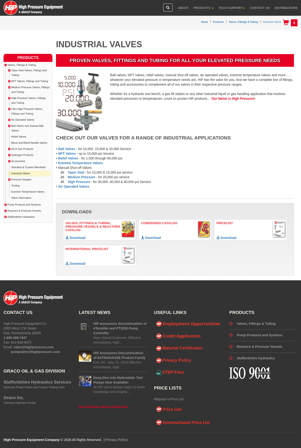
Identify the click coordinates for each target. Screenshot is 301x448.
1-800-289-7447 (15, 338)
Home (204, 21)
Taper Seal (76, 172)
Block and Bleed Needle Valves (29, 142)
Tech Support (232, 8)
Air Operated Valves (73, 186)
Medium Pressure (81, 177)
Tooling (15, 185)
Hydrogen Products (22, 155)
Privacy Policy (173, 360)
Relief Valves (68, 158)
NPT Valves (67, 153)
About (183, 8)
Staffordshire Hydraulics (21, 216)
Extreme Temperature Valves (80, 163)
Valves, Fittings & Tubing (243, 21)
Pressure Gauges (21, 179)
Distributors (286, 8)
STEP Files (170, 372)
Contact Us (260, 8)
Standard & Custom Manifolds (28, 167)
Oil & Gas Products (22, 148)
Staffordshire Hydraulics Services (37, 382)
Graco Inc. (14, 397)
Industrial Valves (272, 21)
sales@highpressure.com (34, 347)
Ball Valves (66, 149)
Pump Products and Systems (24, 204)
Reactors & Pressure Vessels (24, 210)
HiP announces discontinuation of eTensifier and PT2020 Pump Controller (120, 328)
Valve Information (21, 197)
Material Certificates (179, 348)
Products (203, 8)
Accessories (18, 161)
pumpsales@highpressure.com (35, 352)
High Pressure (79, 182)
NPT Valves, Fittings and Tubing (29, 81)
